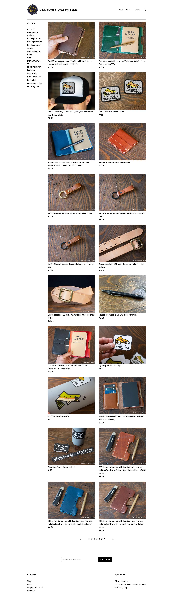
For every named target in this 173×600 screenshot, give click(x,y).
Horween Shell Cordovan (32, 33)
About (128, 9)
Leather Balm (32, 80)
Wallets (30, 48)
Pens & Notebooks (34, 76)
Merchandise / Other (34, 83)
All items (30, 29)
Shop (121, 9)
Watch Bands (32, 73)
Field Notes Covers (34, 66)
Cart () (136, 9)
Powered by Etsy (121, 587)
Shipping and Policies (35, 587)
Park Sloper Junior (33, 45)
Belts (29, 57)
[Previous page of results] (81, 539)
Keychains (31, 70)
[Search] (145, 10)
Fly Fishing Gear (33, 86)
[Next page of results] (113, 539)
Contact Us (31, 590)
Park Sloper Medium (34, 41)
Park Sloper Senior (34, 38)
